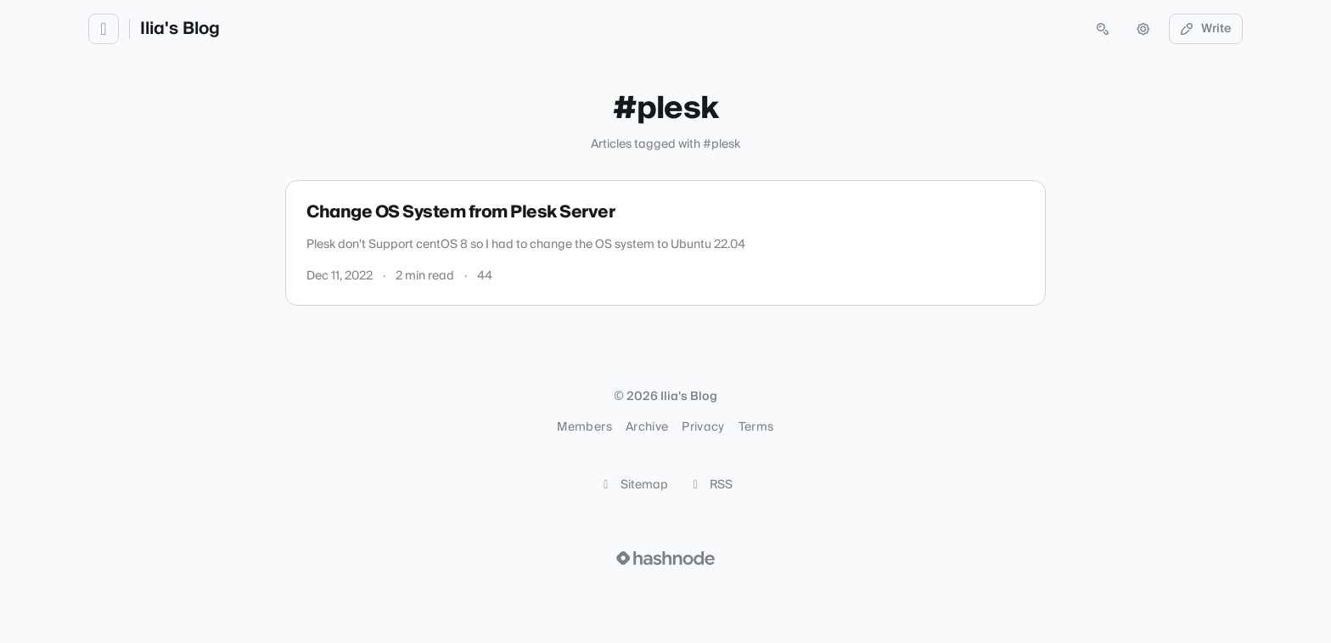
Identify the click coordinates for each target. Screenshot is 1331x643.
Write (1206, 29)
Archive (647, 427)
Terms (756, 427)
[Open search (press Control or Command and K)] (1102, 29)
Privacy (703, 427)
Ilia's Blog (180, 28)
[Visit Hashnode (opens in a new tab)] (665, 558)
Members (584, 427)
